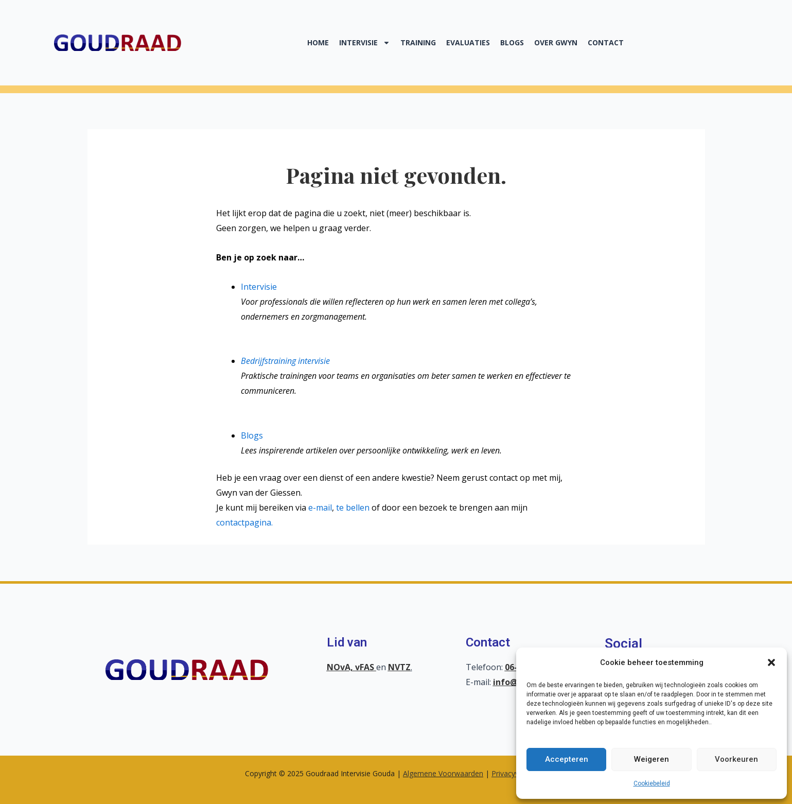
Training (418, 42)
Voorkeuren (736, 759)
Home (318, 42)
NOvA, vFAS (351, 667)
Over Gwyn (555, 42)
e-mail (320, 507)
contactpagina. (244, 522)
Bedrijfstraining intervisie (285, 360)
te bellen (352, 507)
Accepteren (566, 759)
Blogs (512, 42)
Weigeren (651, 759)
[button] (771, 662)
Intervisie (364, 42)
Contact (606, 42)
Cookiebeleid (651, 783)
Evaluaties (468, 42)
